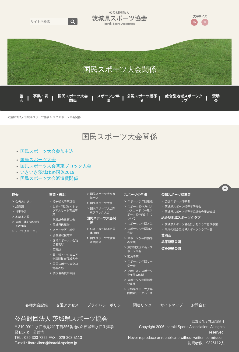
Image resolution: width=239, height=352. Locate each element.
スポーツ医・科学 (64, 230)
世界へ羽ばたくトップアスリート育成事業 (65, 210)
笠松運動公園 (173, 248)
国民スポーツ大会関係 (73, 98)
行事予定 (21, 211)
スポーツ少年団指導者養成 (140, 240)
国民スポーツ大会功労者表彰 (65, 242)
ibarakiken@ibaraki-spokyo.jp (52, 343)
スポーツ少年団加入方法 (140, 230)
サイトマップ (171, 305)
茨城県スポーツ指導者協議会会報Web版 (190, 211)
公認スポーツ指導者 (142, 98)
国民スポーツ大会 (101, 203)
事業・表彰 (40, 98)
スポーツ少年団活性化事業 (140, 282)
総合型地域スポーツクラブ (184, 98)
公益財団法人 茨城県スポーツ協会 (61, 318)
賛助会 (216, 98)
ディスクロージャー (28, 231)
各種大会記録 (36, 305)
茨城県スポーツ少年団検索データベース (140, 291)
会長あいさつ (23, 201)
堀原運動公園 (173, 242)
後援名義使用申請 (64, 273)
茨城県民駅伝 (61, 224)
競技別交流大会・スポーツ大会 (140, 249)
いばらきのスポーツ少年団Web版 (140, 272)
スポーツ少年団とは (140, 223)
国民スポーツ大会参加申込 (102, 196)
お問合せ (198, 305)
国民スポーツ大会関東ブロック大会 (102, 210)
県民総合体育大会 (64, 219)
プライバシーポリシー (106, 305)
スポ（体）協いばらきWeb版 (28, 224)
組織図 (19, 206)
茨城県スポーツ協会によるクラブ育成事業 (191, 224)
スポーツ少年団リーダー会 (140, 263)
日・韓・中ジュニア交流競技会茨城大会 (65, 256)
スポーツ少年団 (108, 98)
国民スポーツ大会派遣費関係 (102, 240)
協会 (21, 98)
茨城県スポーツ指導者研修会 (183, 206)
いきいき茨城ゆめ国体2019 (102, 231)
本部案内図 (22, 216)
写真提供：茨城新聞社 (208, 321)
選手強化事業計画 (64, 201)
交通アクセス (67, 305)
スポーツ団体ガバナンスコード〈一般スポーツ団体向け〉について (140, 212)
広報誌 (57, 249)
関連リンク (142, 305)
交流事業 (133, 256)
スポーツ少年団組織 (140, 201)
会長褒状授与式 (62, 235)
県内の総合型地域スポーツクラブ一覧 (188, 229)
